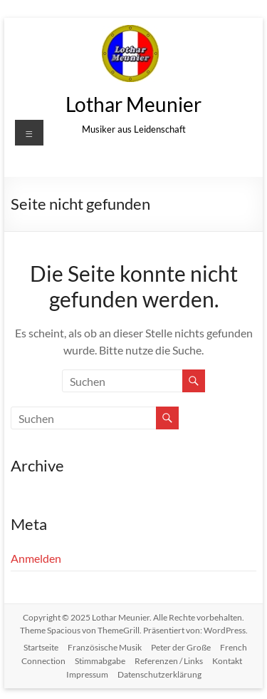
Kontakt (227, 660)
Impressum (87, 674)
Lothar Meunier (133, 104)
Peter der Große (181, 647)
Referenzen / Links (169, 660)
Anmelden (36, 558)
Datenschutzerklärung (159, 674)
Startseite (40, 647)
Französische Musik (105, 647)
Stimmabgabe (100, 660)
